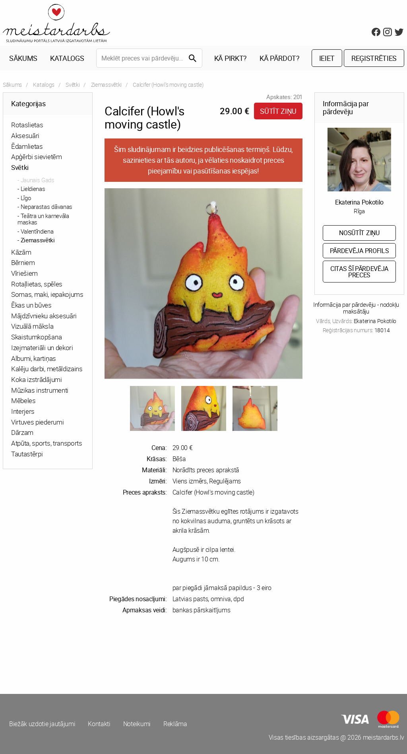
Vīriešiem (24, 273)
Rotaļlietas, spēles (36, 283)
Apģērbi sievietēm (36, 156)
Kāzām (21, 252)
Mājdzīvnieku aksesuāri (44, 315)
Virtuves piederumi (37, 422)
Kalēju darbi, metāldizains (47, 368)
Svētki (72, 84)
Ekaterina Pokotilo (359, 202)
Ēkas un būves (31, 305)
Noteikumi (137, 723)
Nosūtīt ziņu (359, 232)
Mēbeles (23, 400)
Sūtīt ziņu (278, 111)
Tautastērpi (27, 453)
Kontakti (99, 723)
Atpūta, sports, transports (46, 443)
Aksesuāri (25, 135)
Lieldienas (33, 189)
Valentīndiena (37, 231)
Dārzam (22, 432)
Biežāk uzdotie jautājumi (42, 723)
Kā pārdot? (280, 58)
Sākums (23, 58)
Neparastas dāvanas (46, 206)
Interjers (23, 411)
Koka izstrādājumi (36, 379)
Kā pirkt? (230, 58)
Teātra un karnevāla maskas (43, 219)
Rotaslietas (27, 124)
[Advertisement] (102, 654)
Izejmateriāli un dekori (42, 347)
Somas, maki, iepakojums (47, 294)
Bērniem (23, 262)
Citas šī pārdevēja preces (359, 271)
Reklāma (175, 723)
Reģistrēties (374, 58)
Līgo (26, 198)
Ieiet (327, 58)
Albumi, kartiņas (33, 358)
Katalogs (67, 58)
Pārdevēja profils (359, 250)
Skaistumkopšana (36, 336)
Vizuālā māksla (32, 326)
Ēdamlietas (27, 146)
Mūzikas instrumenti (39, 390)
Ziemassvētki (106, 84)
